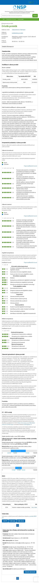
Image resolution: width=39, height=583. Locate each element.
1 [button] (17, 525)
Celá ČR (5, 521)
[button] (15, 525)
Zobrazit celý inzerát (30, 572)
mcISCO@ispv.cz (27, 424)
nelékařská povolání (17, 33)
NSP (3, 19)
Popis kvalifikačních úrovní (30, 166)
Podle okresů (21, 521)
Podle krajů (12, 521)
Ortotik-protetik (20, 19)
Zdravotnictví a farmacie (11, 19)
